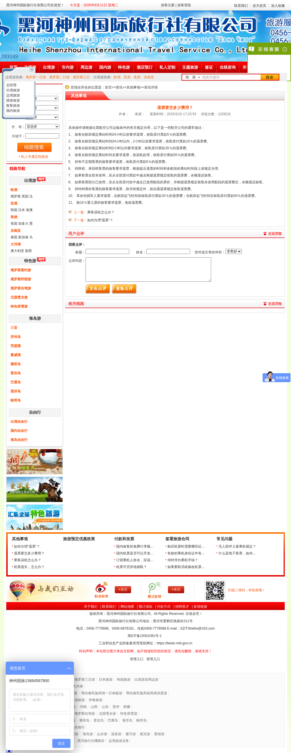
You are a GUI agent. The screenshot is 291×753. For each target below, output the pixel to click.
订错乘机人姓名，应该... (134, 560)
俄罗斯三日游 (84, 680)
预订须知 (145, 607)
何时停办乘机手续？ (182, 560)
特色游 (30, 261)
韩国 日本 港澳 (22, 210)
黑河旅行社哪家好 (91, 741)
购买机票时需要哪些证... (185, 546)
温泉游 (116, 734)
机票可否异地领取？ (131, 567)
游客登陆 (184, 5)
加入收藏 (278, 6)
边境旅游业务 (119, 741)
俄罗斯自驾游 (21, 288)
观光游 (145, 734)
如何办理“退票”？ (27, 546)
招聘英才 (182, 607)
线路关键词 (210, 77)
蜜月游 (131, 734)
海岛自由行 (19, 440)
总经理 (10, 85)
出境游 (30, 180)
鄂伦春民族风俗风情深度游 (146, 693)
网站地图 (127, 607)
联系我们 (241, 6)
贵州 (116, 707)
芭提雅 (16, 346)
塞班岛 (16, 364)
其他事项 (133, 87)
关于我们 (90, 607)
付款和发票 (124, 539)
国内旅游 (12, 111)
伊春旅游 (95, 700)
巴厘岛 (16, 382)
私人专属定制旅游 (34, 157)
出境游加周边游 (146, 680)
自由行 (35, 412)
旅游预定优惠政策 (79, 539)
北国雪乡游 (19, 297)
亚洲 (127, 77)
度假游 (159, 734)
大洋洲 (16, 244)
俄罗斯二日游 (59, 77)
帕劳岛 (16, 400)
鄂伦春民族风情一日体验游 (101, 693)
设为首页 (259, 6)
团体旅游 (12, 100)
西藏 (126, 707)
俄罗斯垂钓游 (21, 270)
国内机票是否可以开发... (134, 553)
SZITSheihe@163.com (197, 628)
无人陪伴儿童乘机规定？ (237, 546)
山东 (105, 707)
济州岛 (16, 337)
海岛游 (35, 318)
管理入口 (137, 659)
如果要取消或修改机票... (185, 567)
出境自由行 (19, 422)
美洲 (137, 77)
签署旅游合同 (177, 539)
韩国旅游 (123, 680)
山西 (94, 707)
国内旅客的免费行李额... (134, 546)
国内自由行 (19, 431)
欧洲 (117, 77)
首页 (108, 87)
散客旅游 (12, 106)
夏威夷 (16, 355)
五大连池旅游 (74, 700)
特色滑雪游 (19, 306)
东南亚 (149, 77)
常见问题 (224, 539)
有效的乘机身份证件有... (185, 553)
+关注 (123, 590)
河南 (83, 707)
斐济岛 (16, 391)
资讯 (119, 87)
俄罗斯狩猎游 (21, 279)
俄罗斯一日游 (36, 77)
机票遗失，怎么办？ (29, 567)
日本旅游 (106, 680)
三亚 (14, 328)
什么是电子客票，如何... (237, 553)
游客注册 (167, 5)
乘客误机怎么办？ (27, 560)
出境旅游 (12, 90)
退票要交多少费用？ (29, 553)
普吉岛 (16, 373)
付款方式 (164, 607)
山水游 (102, 734)
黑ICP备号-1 (145, 636)
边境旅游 (12, 95)
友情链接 (200, 607)
